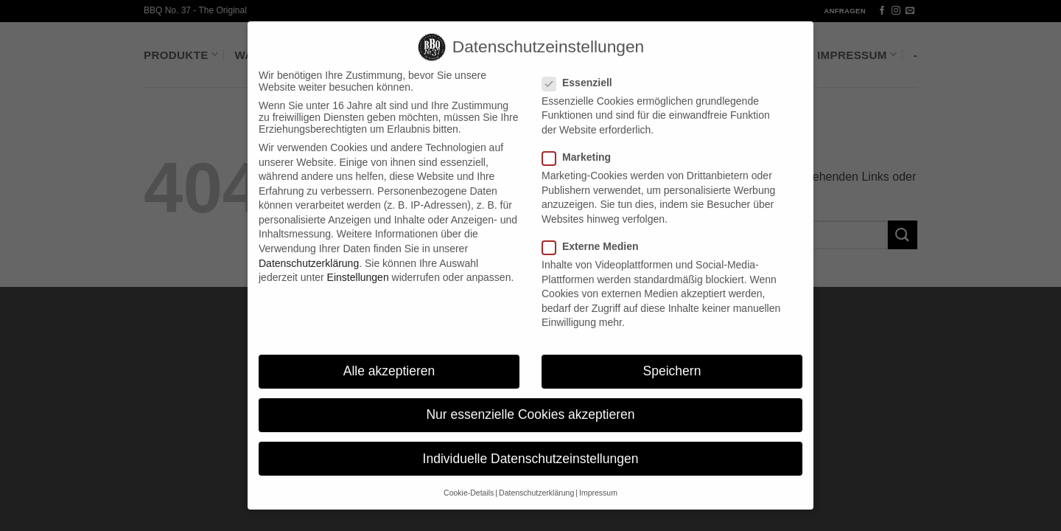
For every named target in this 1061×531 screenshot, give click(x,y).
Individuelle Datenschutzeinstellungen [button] (531, 446)
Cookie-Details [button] (469, 480)
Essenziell (583, 71)
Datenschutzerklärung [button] (536, 480)
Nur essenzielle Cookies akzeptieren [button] (530, 402)
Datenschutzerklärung (309, 251)
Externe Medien (596, 234)
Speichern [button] (672, 359)
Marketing (582, 145)
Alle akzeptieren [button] (389, 359)
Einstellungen (358, 265)
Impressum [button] (598, 480)
